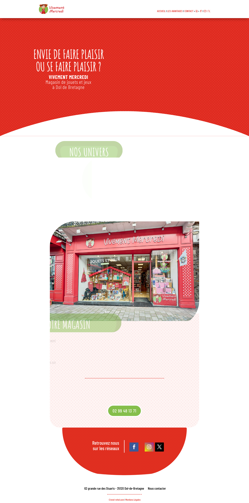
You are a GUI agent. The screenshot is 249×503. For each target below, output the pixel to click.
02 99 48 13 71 (124, 410)
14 (137, 302)
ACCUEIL (161, 11)
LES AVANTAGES (175, 11)
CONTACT (189, 11)
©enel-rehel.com (116, 499)
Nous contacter (157, 488)
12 (132, 302)
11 (130, 302)
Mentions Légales (133, 499)
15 (139, 302)
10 (128, 302)
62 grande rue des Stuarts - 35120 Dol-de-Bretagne (114, 488)
